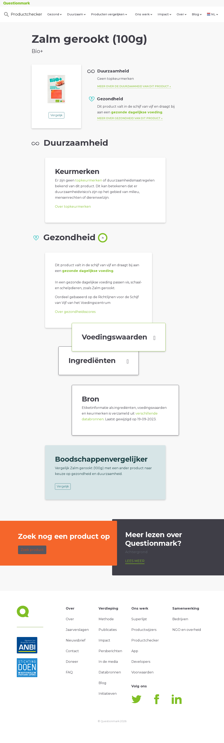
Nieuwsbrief (75, 640)
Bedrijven (180, 619)
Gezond (54, 14)
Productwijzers (143, 630)
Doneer (72, 662)
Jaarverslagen (77, 630)
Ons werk (143, 14)
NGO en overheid (186, 630)
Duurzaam (76, 14)
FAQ (69, 672)
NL (212, 14)
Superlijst (139, 619)
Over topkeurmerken (73, 207)
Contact (72, 651)
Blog (197, 14)
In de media (108, 662)
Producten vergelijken (109, 14)
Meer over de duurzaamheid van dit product (133, 86)
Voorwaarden (142, 672)
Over (181, 14)
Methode (106, 619)
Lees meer (134, 561)
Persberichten (110, 651)
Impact (164, 14)
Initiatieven (108, 694)
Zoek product (32, 550)
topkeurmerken (88, 180)
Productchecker (22, 14)
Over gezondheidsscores (75, 312)
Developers (140, 662)
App (134, 651)
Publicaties (108, 630)
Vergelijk (56, 115)
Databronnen (110, 672)
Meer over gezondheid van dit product (128, 118)
